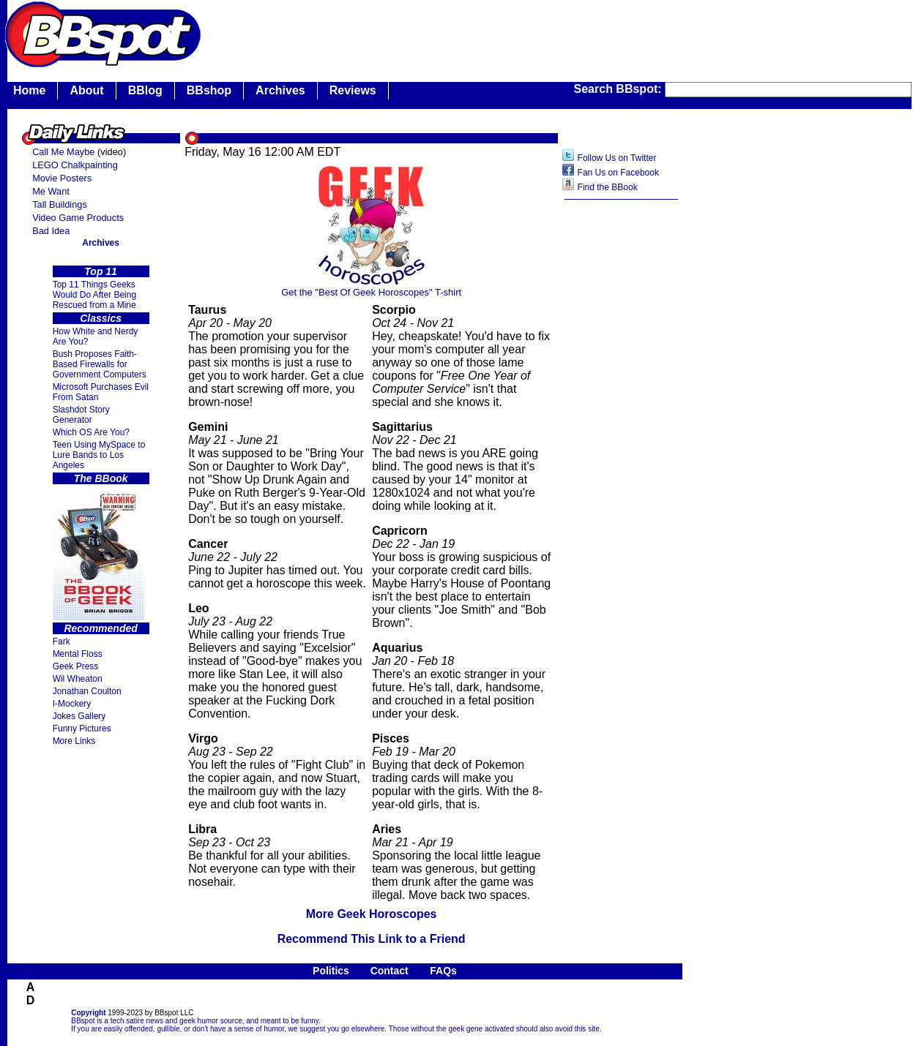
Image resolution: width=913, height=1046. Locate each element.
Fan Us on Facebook (618, 173)
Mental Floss (78, 654)
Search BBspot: (619, 89)
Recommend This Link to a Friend (371, 939)
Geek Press (76, 666)
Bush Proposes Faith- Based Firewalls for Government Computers (99, 364)
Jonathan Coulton (87, 691)
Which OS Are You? (91, 432)
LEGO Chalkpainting (75, 164)
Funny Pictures (82, 728)
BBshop (209, 90)
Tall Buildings (59, 204)
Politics (331, 971)
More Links (74, 741)
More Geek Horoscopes (371, 914)
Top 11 (100, 271)
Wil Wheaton (78, 679)
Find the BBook (608, 187)
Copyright (88, 1013)
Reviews (352, 90)
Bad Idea (51, 230)
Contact (389, 971)
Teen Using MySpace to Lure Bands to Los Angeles (99, 455)
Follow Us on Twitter (617, 158)
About (86, 90)
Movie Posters (62, 178)
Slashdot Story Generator (81, 415)
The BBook (101, 478)
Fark (61, 641)
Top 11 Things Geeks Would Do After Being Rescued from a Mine (95, 294)
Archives (280, 90)
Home (29, 90)
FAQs (443, 971)
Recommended (100, 628)
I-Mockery (72, 704)
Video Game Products (78, 217)
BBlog (145, 90)
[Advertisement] (621, 438)
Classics (101, 318)
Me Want (51, 191)
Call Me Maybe (63, 151)
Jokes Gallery (79, 716)
